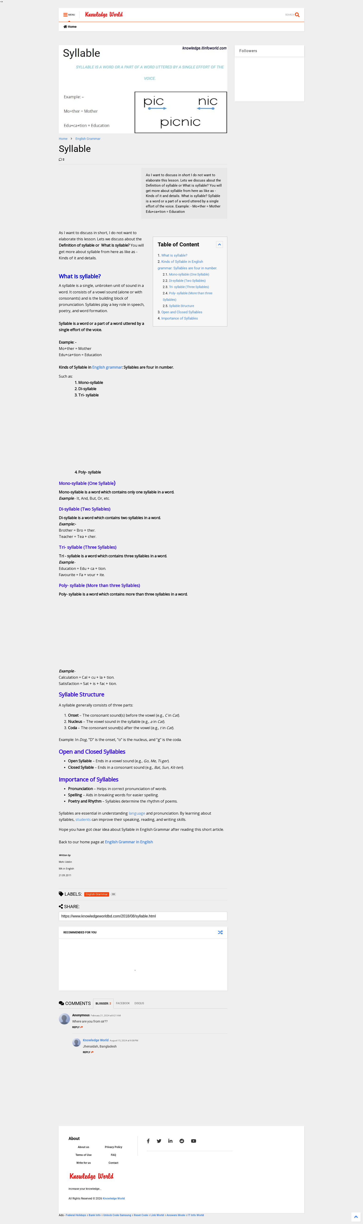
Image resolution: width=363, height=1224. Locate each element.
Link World (157, 1215)
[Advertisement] (93, 197)
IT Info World (196, 1215)
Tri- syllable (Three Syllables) (189, 287)
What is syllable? (174, 255)
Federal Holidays (76, 1215)
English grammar (107, 367)
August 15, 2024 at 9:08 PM (124, 1040)
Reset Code (141, 1215)
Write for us (83, 1162)
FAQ (113, 1155)
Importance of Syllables (179, 318)
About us (83, 1147)
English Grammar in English (129, 841)
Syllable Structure (181, 306)
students (83, 819)
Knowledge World (96, 1040)
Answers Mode (175, 1215)
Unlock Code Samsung (117, 1215)
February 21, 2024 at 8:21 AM (106, 1015)
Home (70, 26)
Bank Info (95, 1215)
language (137, 813)
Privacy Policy (113, 1147)
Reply (77, 1027)
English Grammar (87, 139)
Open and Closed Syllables (181, 312)
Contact (113, 1162)
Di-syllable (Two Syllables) (187, 281)
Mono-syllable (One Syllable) (189, 274)
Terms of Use (83, 1155)
